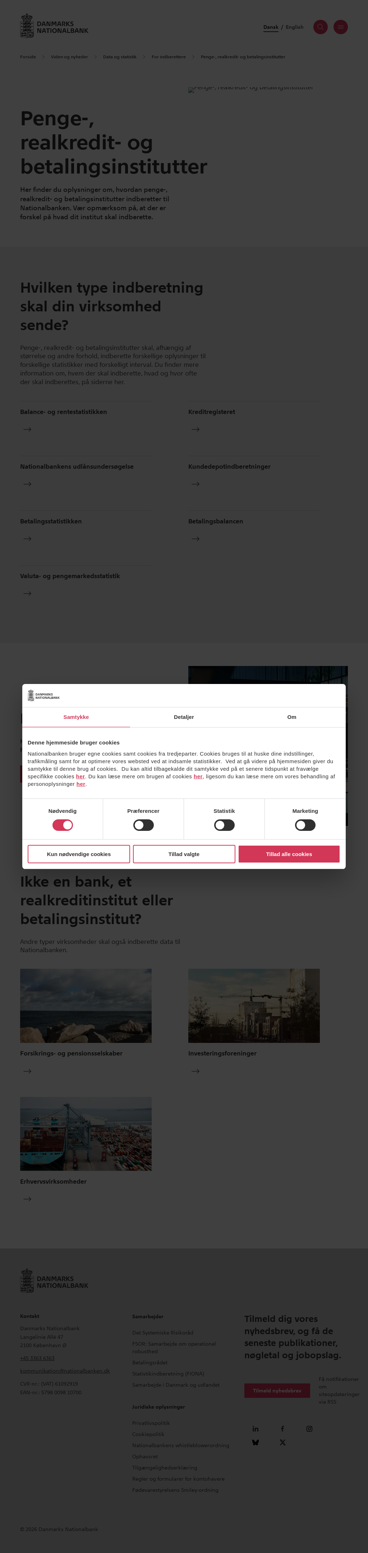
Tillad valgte (184, 854)
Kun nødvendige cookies (79, 854)
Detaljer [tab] (184, 717)
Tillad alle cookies (289, 854)
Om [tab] (291, 717)
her (80, 776)
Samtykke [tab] (76, 717)
